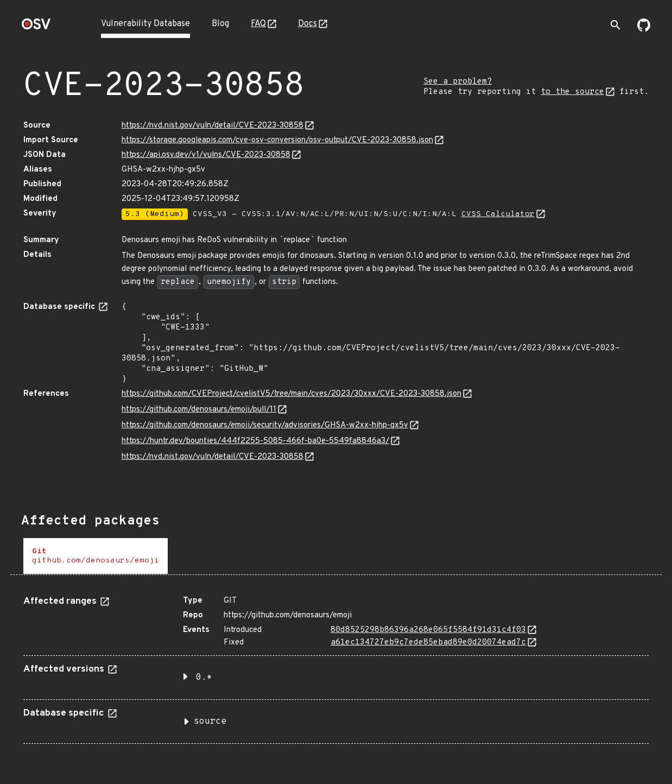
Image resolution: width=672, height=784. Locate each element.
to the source (572, 92)
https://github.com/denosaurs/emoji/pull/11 (199, 409)
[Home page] (36, 27)
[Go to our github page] (643, 29)
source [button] (210, 721)
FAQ (258, 23)
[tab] (95, 556)
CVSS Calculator (498, 214)
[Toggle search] (615, 25)
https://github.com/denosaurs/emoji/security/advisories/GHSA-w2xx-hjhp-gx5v (265, 425)
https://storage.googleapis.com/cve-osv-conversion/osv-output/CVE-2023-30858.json (277, 140)
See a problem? (457, 82)
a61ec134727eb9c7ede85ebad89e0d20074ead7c (428, 642)
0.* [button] (204, 677)
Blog (220, 23)
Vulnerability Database (145, 23)
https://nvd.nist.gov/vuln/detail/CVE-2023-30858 (212, 126)
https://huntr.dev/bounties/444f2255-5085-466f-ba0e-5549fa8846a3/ (255, 441)
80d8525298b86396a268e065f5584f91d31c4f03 (428, 630)
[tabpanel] (336, 665)
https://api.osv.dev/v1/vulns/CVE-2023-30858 (206, 155)
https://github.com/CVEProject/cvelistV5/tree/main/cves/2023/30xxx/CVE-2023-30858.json (291, 394)
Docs (307, 23)
